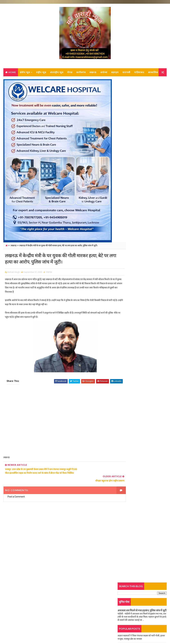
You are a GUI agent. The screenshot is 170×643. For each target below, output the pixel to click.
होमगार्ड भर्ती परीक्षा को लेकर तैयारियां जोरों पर (136, 233)
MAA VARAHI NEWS (38, 632)
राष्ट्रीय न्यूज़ (41, 73)
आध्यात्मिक (10, 81)
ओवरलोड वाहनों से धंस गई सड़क (131, 158)
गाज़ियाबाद (139, 73)
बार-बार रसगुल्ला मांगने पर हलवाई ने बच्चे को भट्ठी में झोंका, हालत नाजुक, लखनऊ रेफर (149, 294)
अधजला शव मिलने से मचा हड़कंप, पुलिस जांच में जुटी (142, 108)
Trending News (126, 203)
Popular (142, 202)
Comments (158, 202)
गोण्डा (69, 73)
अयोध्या (103, 73)
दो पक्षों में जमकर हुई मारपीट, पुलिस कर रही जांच (137, 144)
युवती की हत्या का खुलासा (128, 151)
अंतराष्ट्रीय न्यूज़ (56, 73)
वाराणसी (126, 73)
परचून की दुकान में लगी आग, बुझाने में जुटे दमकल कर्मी (140, 273)
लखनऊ (92, 73)
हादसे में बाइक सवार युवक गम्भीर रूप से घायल (136, 240)
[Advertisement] (58, 424)
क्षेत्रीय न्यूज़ (25, 73)
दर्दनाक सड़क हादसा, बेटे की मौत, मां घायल (135, 176)
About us (12, 605)
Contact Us (12, 610)
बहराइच (115, 73)
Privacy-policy (14, 615)
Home (12, 73)
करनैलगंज (81, 73)
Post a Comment (16, 495)
